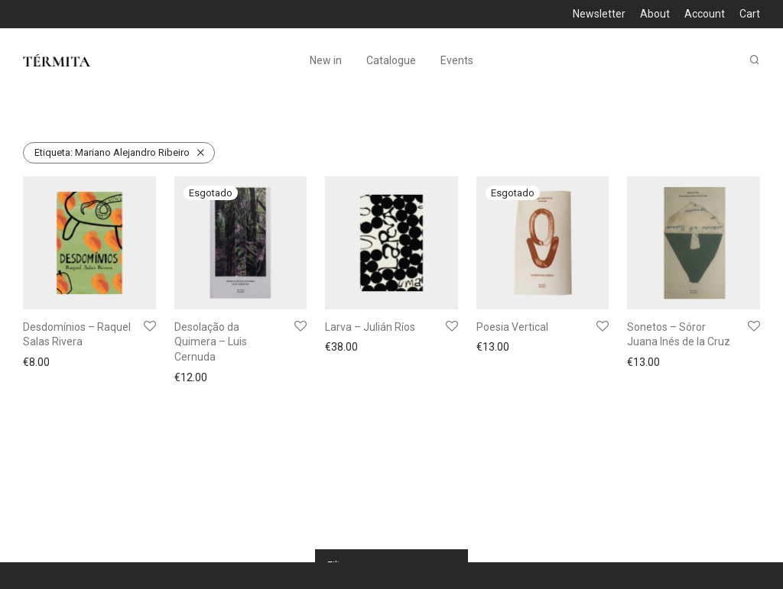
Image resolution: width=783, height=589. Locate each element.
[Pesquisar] (754, 61)
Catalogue (391, 61)
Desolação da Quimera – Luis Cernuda (210, 342)
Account (704, 13)
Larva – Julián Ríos (370, 327)
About (655, 13)
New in (326, 61)
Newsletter (599, 13)
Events (456, 61)
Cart (749, 13)
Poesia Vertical (512, 327)
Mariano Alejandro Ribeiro (112, 152)
